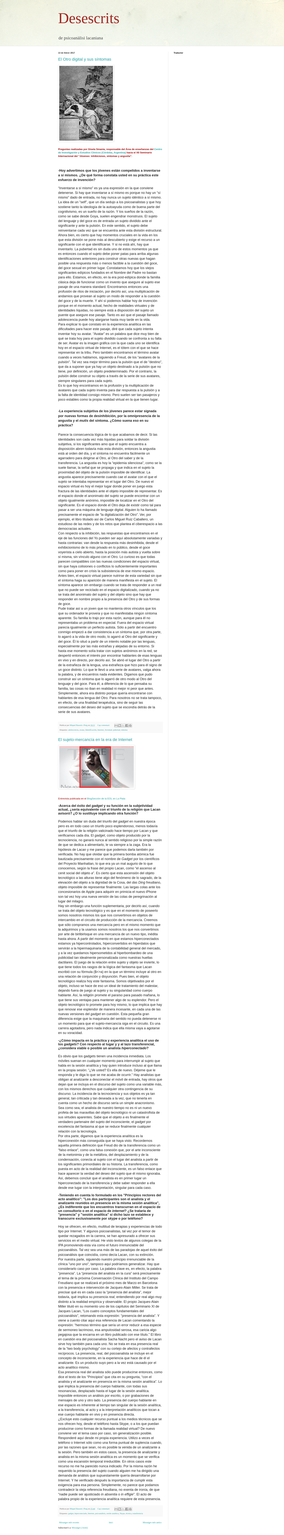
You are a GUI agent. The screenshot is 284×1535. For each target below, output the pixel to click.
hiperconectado (81, 1513)
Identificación (91, 730)
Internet (100, 730)
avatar (81, 730)
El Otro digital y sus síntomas (84, 59)
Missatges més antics (152, 1522)
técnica (129, 1513)
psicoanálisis (100, 1513)
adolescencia (73, 730)
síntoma (124, 730)
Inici (111, 1522)
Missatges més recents (69, 1522)
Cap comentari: (103, 725)
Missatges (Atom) (80, 1527)
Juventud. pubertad (112, 730)
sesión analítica (112, 1513)
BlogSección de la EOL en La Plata (106, 798)
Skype (122, 1513)
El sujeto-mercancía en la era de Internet (95, 739)
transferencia (137, 1513)
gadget (71, 1513)
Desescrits (88, 18)
